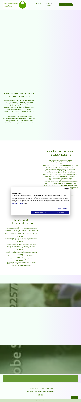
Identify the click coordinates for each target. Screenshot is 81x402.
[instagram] (42, 395)
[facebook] (39, 395)
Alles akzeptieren (60, 212)
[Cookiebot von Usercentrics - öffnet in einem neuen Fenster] (63, 189)
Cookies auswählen (62, 208)
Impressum (46, 400)
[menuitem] (38, 3)
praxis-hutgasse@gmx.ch (46, 391)
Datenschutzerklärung (17, 203)
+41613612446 (31, 391)
